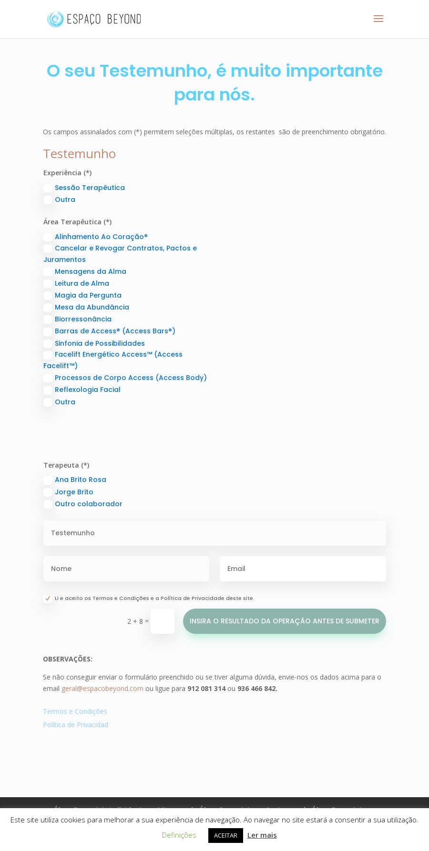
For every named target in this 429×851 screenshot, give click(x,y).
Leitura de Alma (76, 283)
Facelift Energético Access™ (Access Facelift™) (113, 360)
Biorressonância (77, 319)
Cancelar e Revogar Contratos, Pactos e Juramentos (120, 253)
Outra (59, 199)
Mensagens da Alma (84, 271)
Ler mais (262, 835)
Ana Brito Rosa (74, 479)
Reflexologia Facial (82, 389)
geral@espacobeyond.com (102, 688)
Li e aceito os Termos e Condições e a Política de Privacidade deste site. (149, 598)
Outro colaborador (83, 504)
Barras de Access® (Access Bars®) (109, 331)
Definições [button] (179, 835)
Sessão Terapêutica (84, 187)
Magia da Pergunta (82, 295)
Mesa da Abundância (86, 307)
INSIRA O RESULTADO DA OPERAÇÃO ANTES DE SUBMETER (284, 621)
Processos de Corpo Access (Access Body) (125, 377)
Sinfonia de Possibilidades (94, 343)
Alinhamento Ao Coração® (95, 236)
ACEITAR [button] (225, 835)
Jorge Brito (68, 492)
